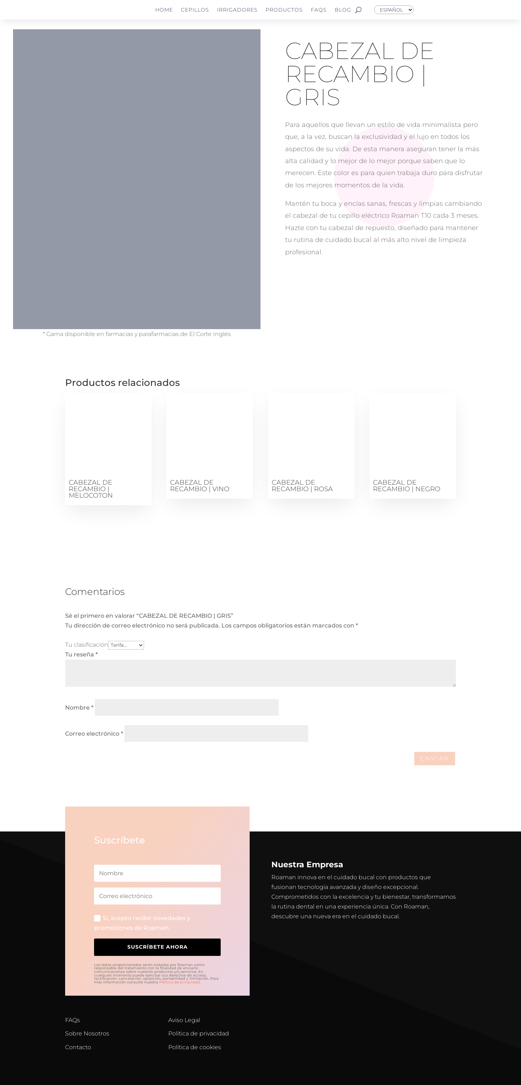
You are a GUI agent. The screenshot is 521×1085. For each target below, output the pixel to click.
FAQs (319, 10)
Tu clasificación (86, 644)
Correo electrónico (94, 733)
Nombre (79, 707)
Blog (343, 10)
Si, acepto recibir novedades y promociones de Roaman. (142, 923)
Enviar (434, 758)
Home (164, 10)
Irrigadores (237, 10)
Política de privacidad (179, 982)
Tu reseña (81, 654)
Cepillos (195, 10)
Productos (284, 10)
